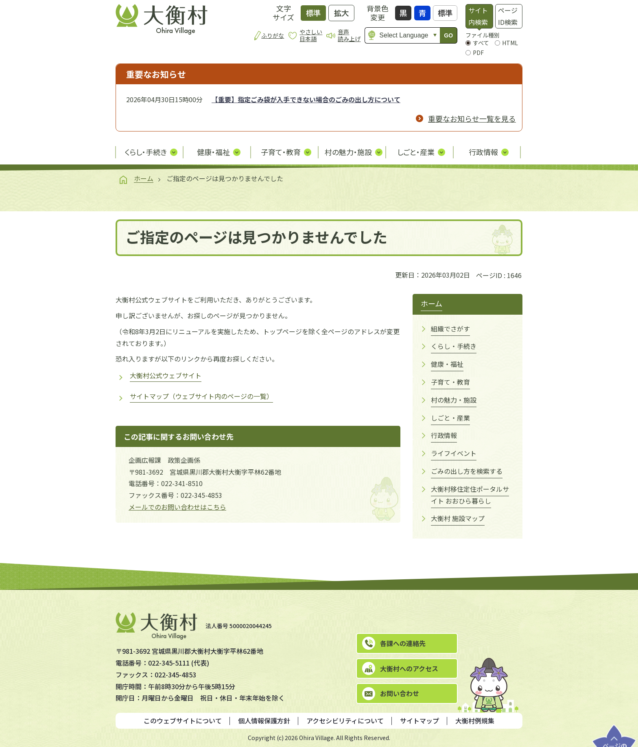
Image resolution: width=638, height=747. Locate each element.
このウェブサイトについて (183, 720)
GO (448, 35)
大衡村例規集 (474, 720)
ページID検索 (508, 16)
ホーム (143, 178)
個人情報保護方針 (264, 720)
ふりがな (272, 35)
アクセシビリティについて (345, 720)
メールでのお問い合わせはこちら (177, 507)
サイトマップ (419, 720)
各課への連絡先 (403, 643)
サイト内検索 (478, 16)
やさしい (310, 35)
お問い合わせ (399, 693)
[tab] (479, 16)
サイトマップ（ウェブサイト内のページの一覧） (201, 396)
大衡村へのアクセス (409, 668)
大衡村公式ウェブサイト (165, 375)
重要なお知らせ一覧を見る (472, 118)
